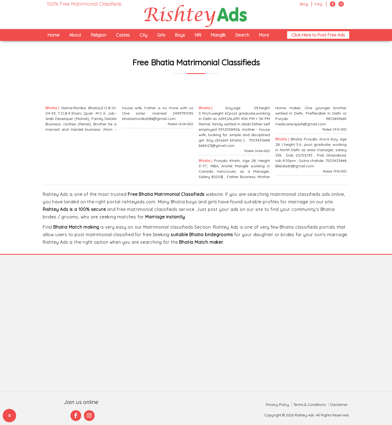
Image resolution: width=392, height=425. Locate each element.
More (264, 35)
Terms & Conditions (310, 404)
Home (53, 35)
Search (242, 35)
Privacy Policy (277, 404)
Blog (304, 4)
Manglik (218, 35)
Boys (180, 35)
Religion (98, 35)
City (143, 35)
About (75, 35)
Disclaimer (339, 404)
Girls (161, 35)
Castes (123, 35)
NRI (198, 35)
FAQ (318, 4)
